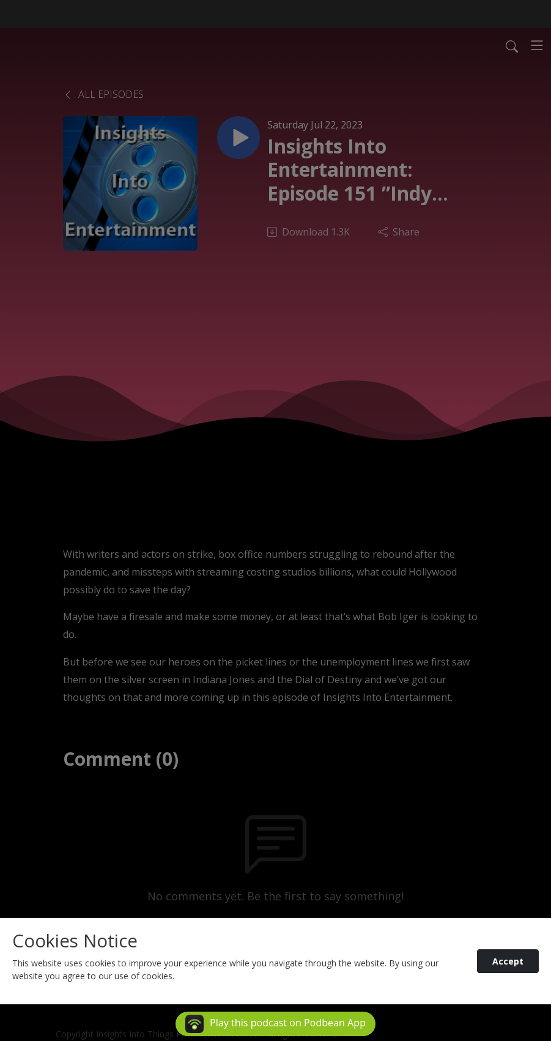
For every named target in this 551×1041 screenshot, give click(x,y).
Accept (507, 961)
